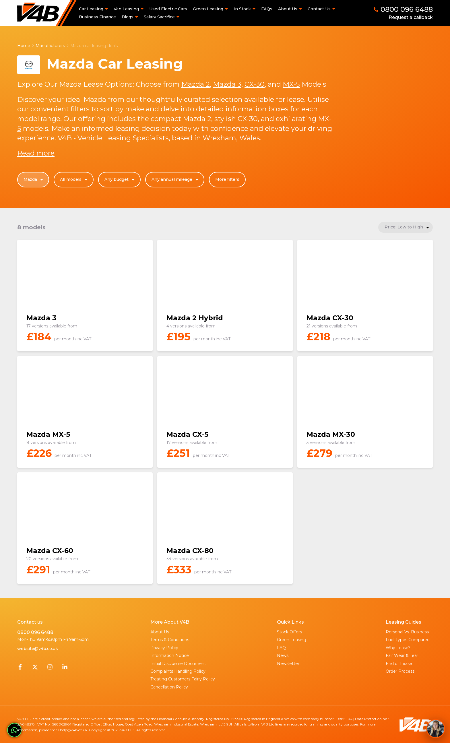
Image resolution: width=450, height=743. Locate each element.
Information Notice (169, 655)
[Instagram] (49, 668)
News (282, 655)
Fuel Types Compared (408, 639)
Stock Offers (289, 632)
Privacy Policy (164, 647)
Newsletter (288, 663)
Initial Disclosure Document (178, 663)
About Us (159, 632)
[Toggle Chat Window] (435, 728)
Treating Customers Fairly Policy (182, 679)
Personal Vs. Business (407, 632)
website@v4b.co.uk (37, 648)
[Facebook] (20, 668)
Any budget (120, 180)
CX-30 (255, 84)
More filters (227, 179)
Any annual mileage (176, 180)
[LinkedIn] (64, 668)
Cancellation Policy (169, 687)
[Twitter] (35, 668)
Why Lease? (398, 647)
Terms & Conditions (169, 639)
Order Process (400, 671)
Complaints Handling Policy (177, 671)
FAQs (266, 8)
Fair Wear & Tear (402, 655)
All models (74, 180)
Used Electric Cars (168, 8)
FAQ (281, 647)
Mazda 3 (227, 84)
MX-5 (291, 84)
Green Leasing (291, 639)
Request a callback (411, 17)
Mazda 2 (195, 84)
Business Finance (97, 17)
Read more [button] (36, 153)
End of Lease (399, 663)
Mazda (34, 180)
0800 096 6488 (35, 632)
